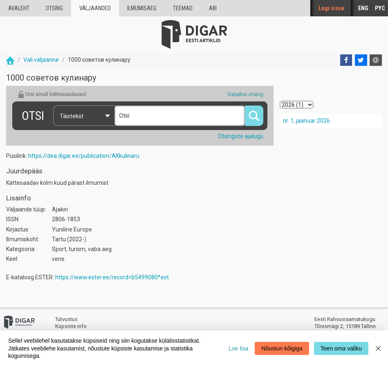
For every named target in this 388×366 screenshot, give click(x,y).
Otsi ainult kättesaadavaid (52, 94)
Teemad (183, 8)
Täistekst (71, 116)
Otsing (54, 8)
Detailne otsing (245, 94)
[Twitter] (361, 60)
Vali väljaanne (41, 59)
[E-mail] (376, 60)
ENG (363, 8)
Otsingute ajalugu (240, 136)
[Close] (378, 348)
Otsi (33, 115)
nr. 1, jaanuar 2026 (306, 120)
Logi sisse (331, 8)
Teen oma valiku (341, 348)
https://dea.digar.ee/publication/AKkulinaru (83, 156)
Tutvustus (66, 319)
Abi (213, 8)
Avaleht (18, 8)
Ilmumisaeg (142, 8)
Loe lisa (238, 348)
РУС (380, 8)
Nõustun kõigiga (281, 348)
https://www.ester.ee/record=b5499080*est (112, 277)
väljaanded (95, 8)
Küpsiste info (71, 326)
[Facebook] (346, 60)
